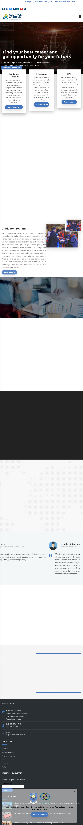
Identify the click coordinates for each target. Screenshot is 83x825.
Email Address (7, 783)
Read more (40, 104)
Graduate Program (8, 752)
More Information (11, 68)
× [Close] (74, 791)
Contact (4, 767)
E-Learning (5, 763)
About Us (5, 748)
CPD (3, 760)
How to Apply (39, 814)
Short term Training (8, 756)
